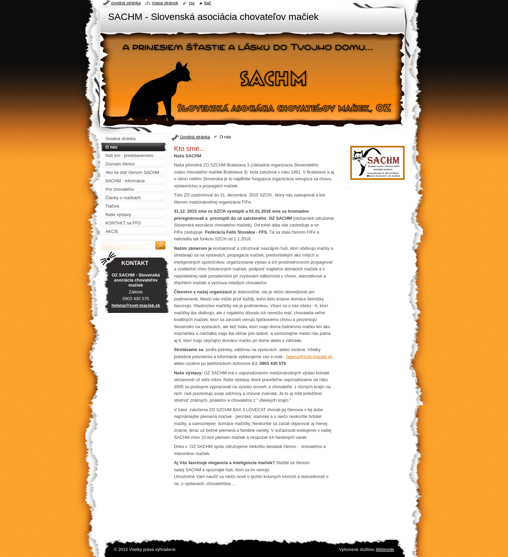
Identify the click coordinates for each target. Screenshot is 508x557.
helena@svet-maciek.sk (309, 356)
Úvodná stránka (195, 136)
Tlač (207, 2)
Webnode (385, 549)
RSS (192, 2)
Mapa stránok (165, 2)
